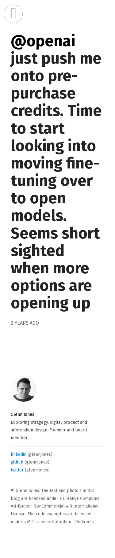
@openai (43, 41)
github (17, 462)
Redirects (84, 521)
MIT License (38, 521)
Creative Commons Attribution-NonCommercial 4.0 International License (55, 506)
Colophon (61, 521)
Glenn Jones (22, 414)
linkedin (18, 454)
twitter (17, 470)
